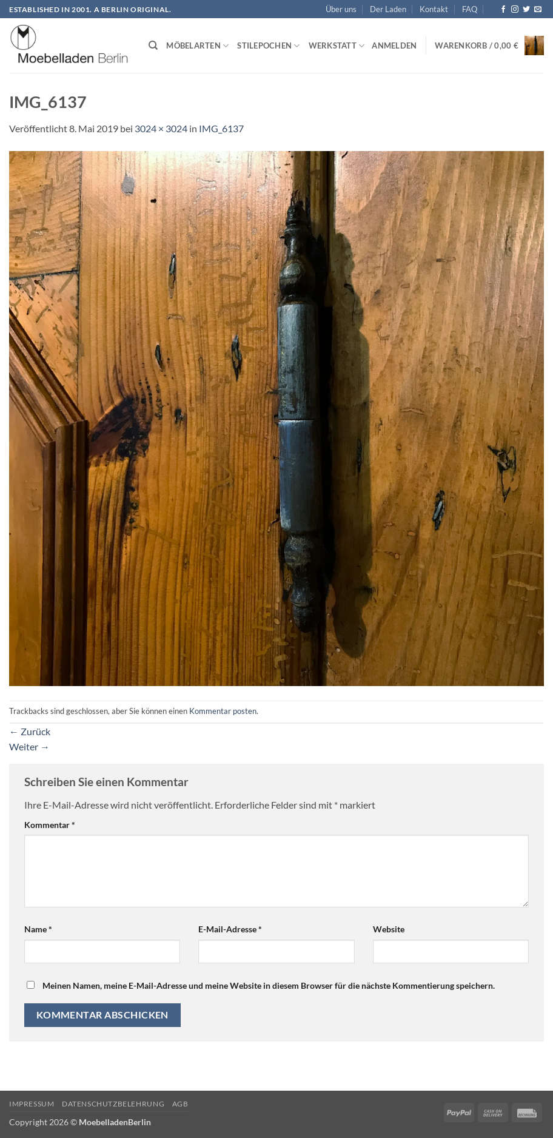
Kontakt (434, 9)
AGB (180, 1103)
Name (38, 929)
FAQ (469, 9)
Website (388, 929)
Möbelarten (197, 46)
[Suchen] (153, 45)
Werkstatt (337, 46)
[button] (394, 45)
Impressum (32, 1103)
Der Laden (388, 9)
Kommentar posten (222, 711)
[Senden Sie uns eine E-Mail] (537, 9)
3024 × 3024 (161, 128)
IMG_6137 (221, 128)
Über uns (341, 9)
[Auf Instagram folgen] (514, 9)
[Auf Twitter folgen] (526, 9)
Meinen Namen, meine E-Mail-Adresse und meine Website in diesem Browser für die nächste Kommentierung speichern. (268, 985)
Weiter (29, 746)
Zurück (29, 731)
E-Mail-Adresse (230, 929)
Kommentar (49, 825)
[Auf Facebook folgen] (503, 9)
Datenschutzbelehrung (113, 1103)
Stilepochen (268, 46)
